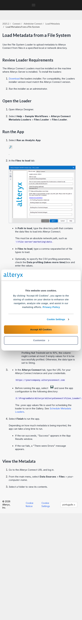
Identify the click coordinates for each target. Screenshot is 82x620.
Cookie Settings (56, 319)
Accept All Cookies (41, 329)
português (68, 504)
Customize (41, 340)
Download (14, 78)
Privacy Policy (51, 307)
